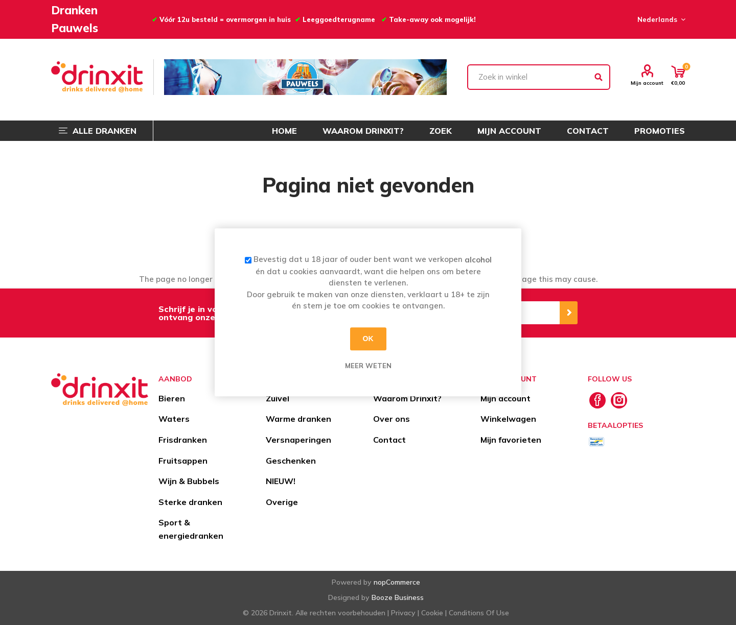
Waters (174, 419)
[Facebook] (597, 400)
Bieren (171, 398)
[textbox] (538, 77)
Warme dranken (298, 419)
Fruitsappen (183, 460)
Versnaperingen (298, 440)
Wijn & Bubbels (188, 481)
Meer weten (368, 366)
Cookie (432, 612)
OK (368, 338)
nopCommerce (397, 582)
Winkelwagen (508, 419)
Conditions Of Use (479, 612)
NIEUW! (280, 481)
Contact (389, 440)
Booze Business (398, 597)
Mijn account (647, 83)
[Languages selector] (660, 19)
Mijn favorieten (510, 440)
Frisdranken (182, 440)
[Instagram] (619, 400)
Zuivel (277, 398)
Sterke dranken (190, 502)
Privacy (403, 612)
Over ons (391, 419)
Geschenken (291, 460)
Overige (282, 502)
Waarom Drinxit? (407, 398)
